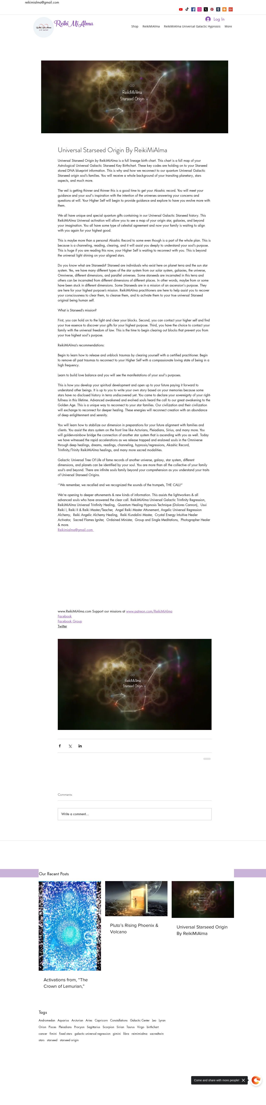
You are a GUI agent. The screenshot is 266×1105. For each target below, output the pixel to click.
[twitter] (206, 9)
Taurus (131, 1027)
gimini (117, 1034)
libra (126, 1034)
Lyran (162, 1020)
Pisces (52, 1027)
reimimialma (139, 1034)
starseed (52, 1040)
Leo (154, 1020)
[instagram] (199, 9)
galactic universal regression (92, 1034)
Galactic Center (140, 1020)
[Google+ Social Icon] (231, 9)
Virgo (140, 1027)
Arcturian (77, 1020)
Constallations (119, 1020)
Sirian (120, 1027)
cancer (43, 1034)
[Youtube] (181, 9)
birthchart (153, 1027)
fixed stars (65, 1034)
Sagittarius (93, 1027)
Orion (42, 1027)
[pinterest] (212, 9)
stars (41, 1040)
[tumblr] (218, 9)
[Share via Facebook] (60, 746)
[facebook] (193, 9)
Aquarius (63, 1020)
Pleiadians (65, 1027)
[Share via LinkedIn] (80, 746)
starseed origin (69, 1040)
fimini (53, 1034)
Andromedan (47, 1020)
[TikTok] (187, 9)
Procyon (79, 1027)
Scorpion (108, 1027)
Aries (89, 1020)
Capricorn (101, 1020)
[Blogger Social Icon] (224, 9)
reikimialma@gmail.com (42, 2)
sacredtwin (157, 1034)
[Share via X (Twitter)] (70, 746)
